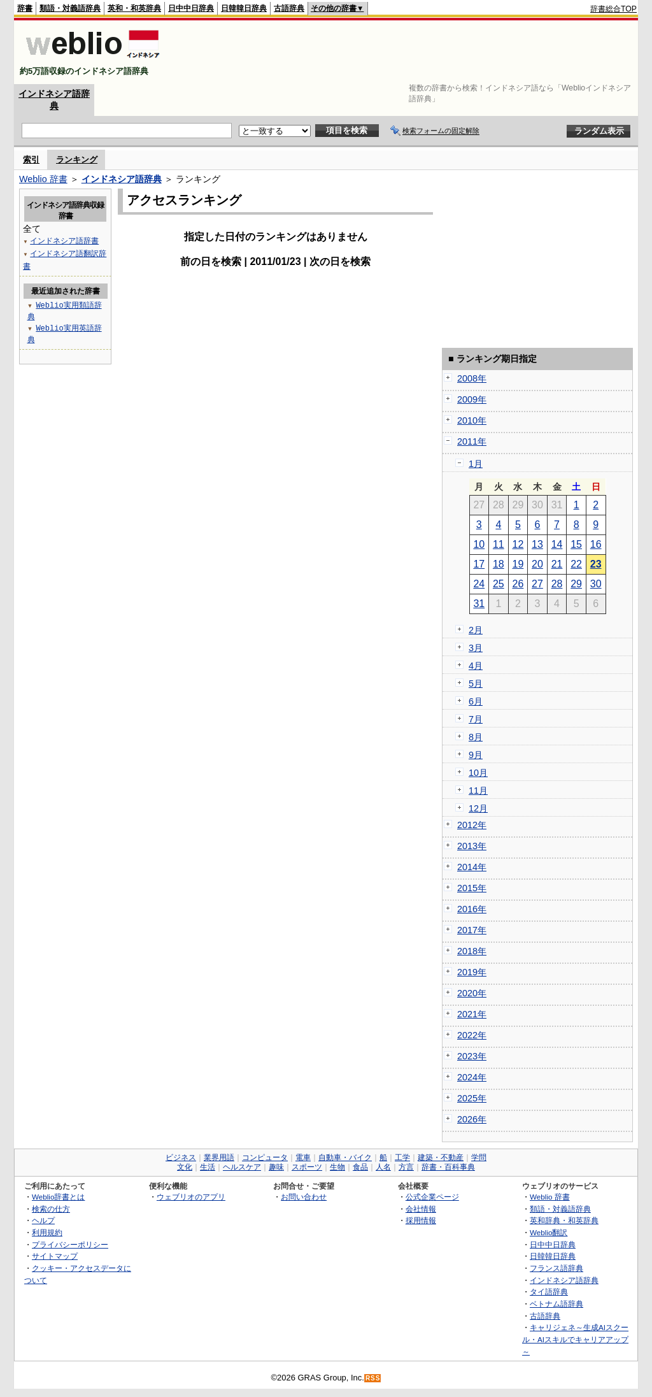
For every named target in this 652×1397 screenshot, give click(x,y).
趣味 (276, 1167)
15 (576, 544)
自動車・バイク (345, 1157)
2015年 (471, 888)
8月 (476, 737)
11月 (478, 790)
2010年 (471, 420)
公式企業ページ (432, 1197)
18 (498, 564)
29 (576, 583)
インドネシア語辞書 (64, 240)
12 (518, 544)
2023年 (471, 1056)
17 (479, 564)
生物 (337, 1167)
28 (557, 583)
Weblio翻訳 (548, 1232)
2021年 (471, 1014)
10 (479, 544)
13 (537, 544)
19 (518, 564)
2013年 (471, 846)
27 (537, 583)
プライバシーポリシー (70, 1244)
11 (498, 544)
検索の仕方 (51, 1209)
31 (479, 603)
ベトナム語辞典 (556, 1304)
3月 (476, 648)
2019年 (471, 972)
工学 (402, 1157)
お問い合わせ (304, 1197)
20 (537, 564)
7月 (476, 719)
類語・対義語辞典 (70, 8)
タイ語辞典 (549, 1291)
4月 (476, 666)
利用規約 (47, 1232)
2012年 (471, 825)
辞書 (24, 8)
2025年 (471, 1098)
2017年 (471, 930)
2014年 (471, 867)
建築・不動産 (441, 1157)
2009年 (471, 399)
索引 (31, 159)
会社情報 (421, 1209)
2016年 (471, 909)
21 (557, 564)
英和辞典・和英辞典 (564, 1220)
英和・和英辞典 (134, 8)
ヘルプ (43, 1220)
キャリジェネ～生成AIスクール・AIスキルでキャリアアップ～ (575, 1339)
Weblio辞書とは (58, 1197)
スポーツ (307, 1167)
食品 (360, 1167)
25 (498, 583)
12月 (478, 808)
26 (518, 583)
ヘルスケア (242, 1167)
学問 (478, 1157)
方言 (406, 1167)
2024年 (471, 1077)
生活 (207, 1167)
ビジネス (181, 1157)
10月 (478, 773)
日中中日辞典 (191, 8)
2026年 (471, 1119)
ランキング (76, 159)
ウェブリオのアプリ (191, 1197)
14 (557, 544)
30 (596, 583)
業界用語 (219, 1157)
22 (576, 564)
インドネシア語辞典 (122, 179)
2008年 (471, 378)
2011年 (471, 441)
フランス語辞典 (556, 1268)
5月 (476, 683)
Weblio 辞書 (43, 179)
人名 (383, 1167)
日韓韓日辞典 (244, 8)
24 (479, 583)
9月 (476, 755)
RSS (373, 1378)
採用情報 (421, 1220)
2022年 (471, 1035)
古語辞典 (289, 8)
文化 (184, 1167)
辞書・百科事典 (448, 1167)
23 (596, 564)
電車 (303, 1157)
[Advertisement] (405, 52)
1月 (476, 464)
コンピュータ (265, 1157)
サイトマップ (55, 1256)
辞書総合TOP (613, 8)
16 (596, 544)
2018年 (471, 951)
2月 (476, 630)
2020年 (471, 993)
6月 (476, 701)
